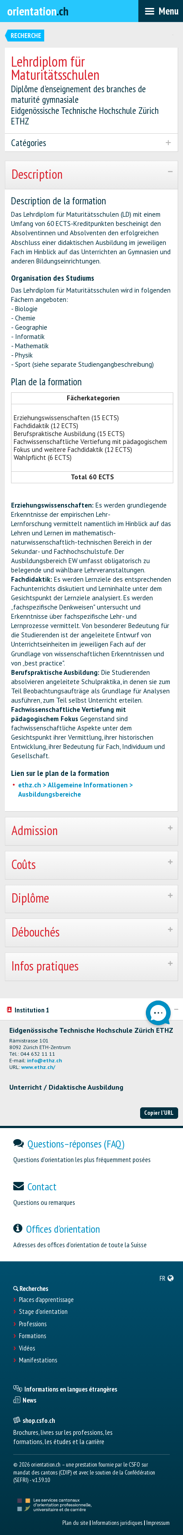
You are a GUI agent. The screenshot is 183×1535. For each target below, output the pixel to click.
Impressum (158, 1523)
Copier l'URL (159, 1113)
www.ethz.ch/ (38, 1067)
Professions (32, 1324)
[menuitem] (167, 1278)
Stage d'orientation (43, 1312)
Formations (32, 1336)
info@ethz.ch (44, 1060)
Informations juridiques (117, 1523)
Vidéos (27, 1348)
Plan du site (75, 1523)
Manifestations (38, 1360)
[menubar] (160, 11)
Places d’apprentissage (46, 1300)
